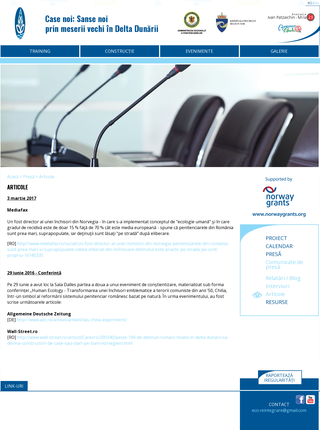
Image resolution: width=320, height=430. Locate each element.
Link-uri (14, 386)
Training (40, 51)
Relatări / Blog (283, 278)
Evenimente (199, 51)
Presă (29, 177)
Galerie (279, 51)
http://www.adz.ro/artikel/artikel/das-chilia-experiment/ (72, 320)
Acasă (13, 177)
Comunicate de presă (284, 264)
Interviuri (277, 286)
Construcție (119, 51)
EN (317, 3)
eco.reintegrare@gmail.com (279, 410)
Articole (46, 177)
